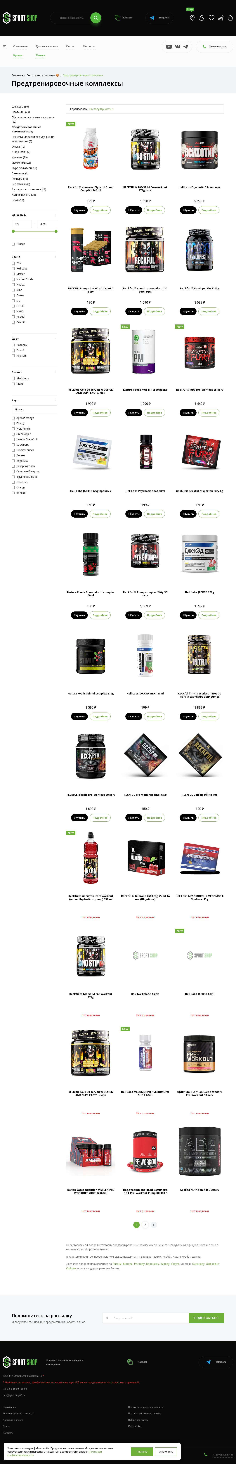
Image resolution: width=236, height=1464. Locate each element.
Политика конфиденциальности (145, 1407)
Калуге (175, 1264)
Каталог (124, 18)
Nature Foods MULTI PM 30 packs (145, 389)
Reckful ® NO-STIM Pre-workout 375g (90, 995)
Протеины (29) (21, 112)
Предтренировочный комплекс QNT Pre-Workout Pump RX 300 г (145, 1191)
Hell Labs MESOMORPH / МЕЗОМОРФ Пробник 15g (200, 897)
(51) (26, 129)
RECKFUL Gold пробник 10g (200, 794)
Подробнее (100, 210)
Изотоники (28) (21, 162)
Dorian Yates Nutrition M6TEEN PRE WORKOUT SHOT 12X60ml (90, 1191)
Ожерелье (212, 1264)
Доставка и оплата (47, 46)
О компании (20, 46)
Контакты (89, 46)
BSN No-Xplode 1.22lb (145, 994)
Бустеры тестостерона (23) (29, 189)
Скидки (40, 55)
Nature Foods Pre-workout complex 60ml (90, 593)
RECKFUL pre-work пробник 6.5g (145, 794)
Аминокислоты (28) (24, 194)
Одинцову (198, 1264)
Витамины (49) (21, 184)
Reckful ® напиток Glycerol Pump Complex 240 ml (90, 188)
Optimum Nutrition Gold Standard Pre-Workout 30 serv (199, 1093)
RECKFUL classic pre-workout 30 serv (91, 794)
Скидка (18, 244)
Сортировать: (78, 109)
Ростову (139, 1264)
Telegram (159, 17)
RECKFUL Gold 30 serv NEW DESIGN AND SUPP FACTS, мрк (90, 391)
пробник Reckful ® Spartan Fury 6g (199, 491)
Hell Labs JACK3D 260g (199, 592)
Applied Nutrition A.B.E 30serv (199, 1190)
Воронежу (152, 1264)
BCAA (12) (18, 200)
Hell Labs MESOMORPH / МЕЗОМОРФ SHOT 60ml (145, 1093)
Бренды (17, 55)
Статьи (70, 46)
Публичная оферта (138, 1420)
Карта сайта (134, 1426)
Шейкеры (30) (20, 106)
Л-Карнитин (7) (21, 152)
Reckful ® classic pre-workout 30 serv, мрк (145, 290)
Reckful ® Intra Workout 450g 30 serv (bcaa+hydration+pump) (199, 695)
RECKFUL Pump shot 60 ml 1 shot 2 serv (90, 290)
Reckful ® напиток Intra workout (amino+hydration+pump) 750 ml (90, 897)
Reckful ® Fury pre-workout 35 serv (199, 389)
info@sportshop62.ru (14, 1395)
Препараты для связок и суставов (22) (33, 119)
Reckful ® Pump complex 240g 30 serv (145, 593)
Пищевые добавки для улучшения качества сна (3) (33, 139)
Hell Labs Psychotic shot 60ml (145, 491)
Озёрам (71, 1268)
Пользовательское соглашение (144, 1413)
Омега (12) (18, 146)
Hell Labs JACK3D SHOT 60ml (145, 693)
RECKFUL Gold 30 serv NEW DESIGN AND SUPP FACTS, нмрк (90, 1093)
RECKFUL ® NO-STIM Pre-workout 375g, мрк (145, 188)
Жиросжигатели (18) (24, 168)
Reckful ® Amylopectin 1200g (199, 288)
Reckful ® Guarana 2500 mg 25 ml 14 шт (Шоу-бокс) (145, 897)
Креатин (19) (20, 157)
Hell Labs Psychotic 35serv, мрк (200, 187)
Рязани (117, 1264)
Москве (128, 1264)
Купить (79, 210)
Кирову (164, 1264)
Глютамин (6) (20, 173)
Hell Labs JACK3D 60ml (199, 994)
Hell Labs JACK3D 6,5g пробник (90, 491)
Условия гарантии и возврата (18, 1413)
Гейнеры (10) (20, 178)
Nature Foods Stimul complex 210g (91, 693)
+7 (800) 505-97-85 (223, 1454)
